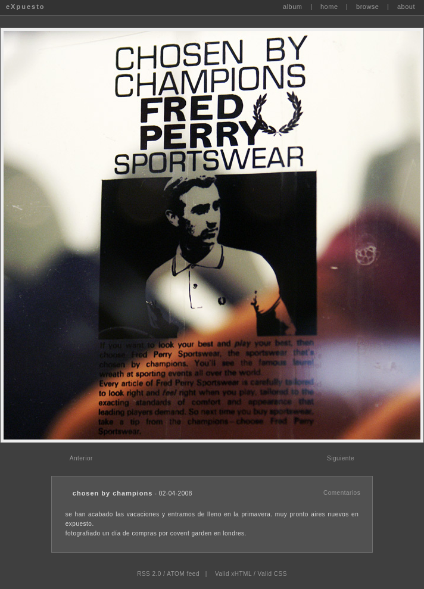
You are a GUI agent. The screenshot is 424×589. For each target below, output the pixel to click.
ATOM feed (183, 574)
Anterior (81, 458)
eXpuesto (25, 6)
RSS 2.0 (149, 574)
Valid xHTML (233, 574)
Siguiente (340, 458)
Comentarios (341, 493)
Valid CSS (271, 574)
